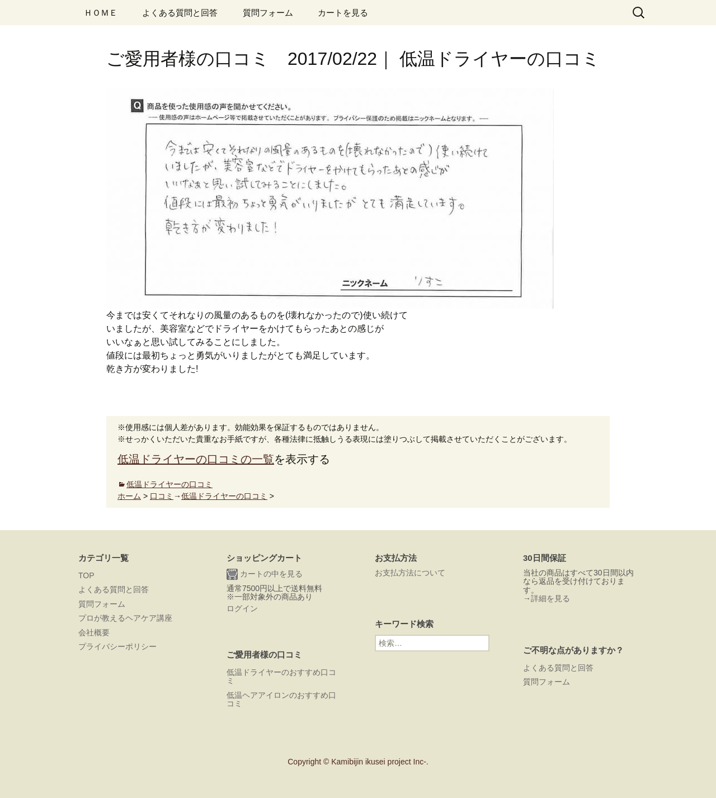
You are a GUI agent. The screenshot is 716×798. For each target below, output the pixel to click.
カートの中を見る (265, 574)
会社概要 (94, 632)
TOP (86, 575)
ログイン (242, 608)
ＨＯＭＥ (100, 12)
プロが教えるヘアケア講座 (125, 617)
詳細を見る (550, 598)
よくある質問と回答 (180, 12)
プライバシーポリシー (117, 646)
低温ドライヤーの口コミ (169, 484)
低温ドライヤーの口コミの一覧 (195, 459)
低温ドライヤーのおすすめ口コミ (281, 676)
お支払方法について (410, 572)
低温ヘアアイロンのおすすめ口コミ (281, 699)
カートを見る (343, 12)
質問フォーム (268, 12)
